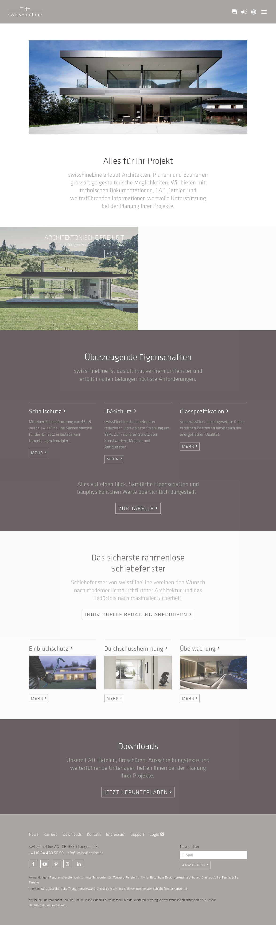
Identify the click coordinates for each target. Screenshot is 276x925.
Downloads (72, 834)
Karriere (51, 834)
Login (157, 834)
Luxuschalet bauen (187, 877)
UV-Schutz (121, 411)
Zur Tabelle (138, 508)
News (34, 834)
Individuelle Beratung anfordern (139, 614)
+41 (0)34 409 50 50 (46, 852)
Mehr (39, 452)
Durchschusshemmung (137, 648)
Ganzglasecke (50, 888)
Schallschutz (48, 411)
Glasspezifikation (205, 411)
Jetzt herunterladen (139, 792)
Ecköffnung (68, 888)
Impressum (115, 834)
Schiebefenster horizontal (170, 888)
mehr (114, 253)
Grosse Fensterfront (110, 888)
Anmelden (195, 865)
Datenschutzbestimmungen (47, 905)
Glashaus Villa (211, 877)
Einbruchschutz (52, 648)
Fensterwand (86, 888)
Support (137, 834)
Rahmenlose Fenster (138, 888)
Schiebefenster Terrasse (108, 877)
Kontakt (94, 834)
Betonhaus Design (162, 877)
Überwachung (201, 648)
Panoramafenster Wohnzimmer (70, 877)
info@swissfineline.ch (85, 852)
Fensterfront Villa (137, 877)
